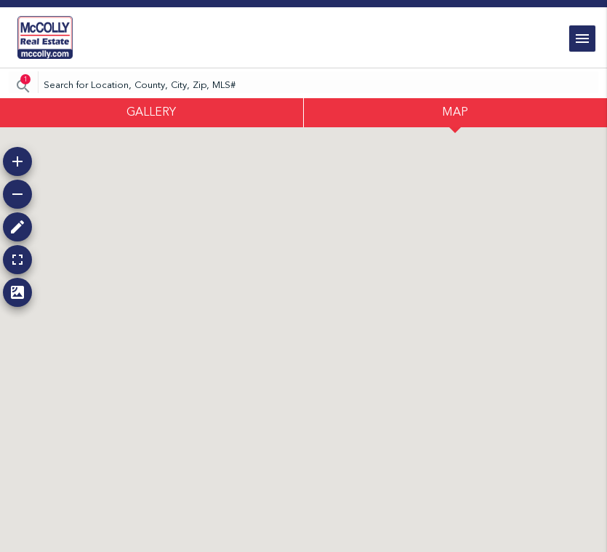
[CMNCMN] (303, 85)
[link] (45, 37)
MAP (455, 113)
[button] (17, 161)
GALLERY (151, 113)
